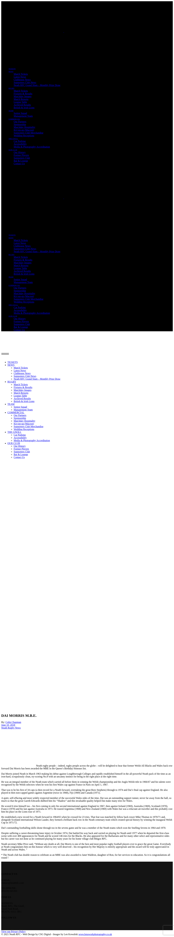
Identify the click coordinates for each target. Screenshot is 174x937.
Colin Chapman (13, 722)
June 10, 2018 (8, 725)
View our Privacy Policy (13, 931)
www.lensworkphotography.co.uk (95, 934)
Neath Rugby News (11, 727)
